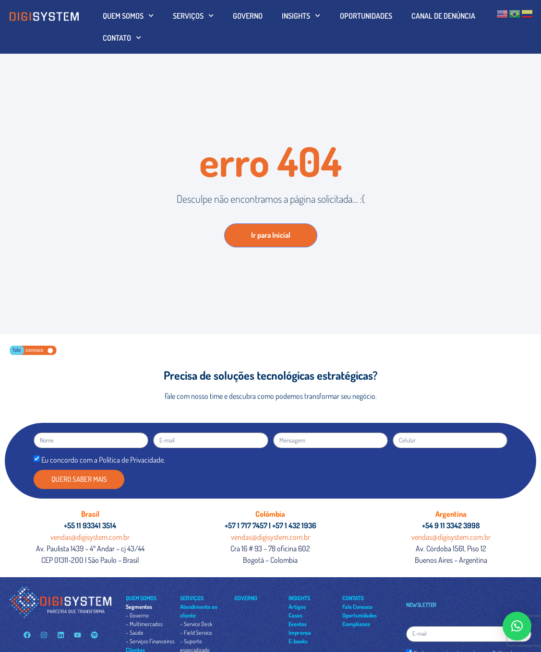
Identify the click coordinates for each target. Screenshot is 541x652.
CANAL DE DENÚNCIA (443, 16)
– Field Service (196, 632)
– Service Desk (196, 624)
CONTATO (122, 37)
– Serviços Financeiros (150, 641)
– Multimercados (144, 624)
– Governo (137, 615)
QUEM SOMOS (128, 15)
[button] (517, 626)
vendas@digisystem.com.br (90, 537)
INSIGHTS (301, 15)
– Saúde (135, 632)
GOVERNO (248, 16)
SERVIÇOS (193, 15)
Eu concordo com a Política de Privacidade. (103, 460)
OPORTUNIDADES (366, 16)
